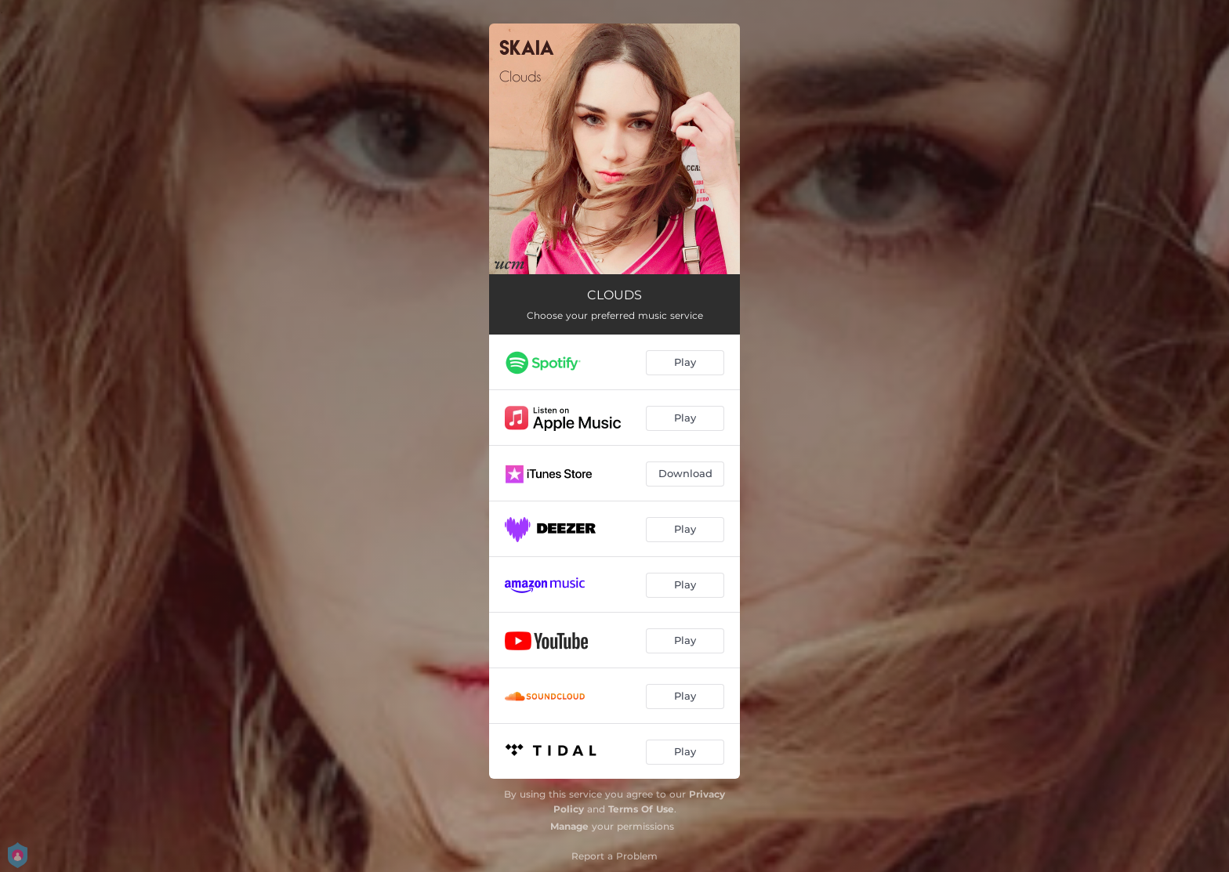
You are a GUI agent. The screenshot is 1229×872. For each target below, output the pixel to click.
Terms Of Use (641, 809)
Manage (569, 826)
